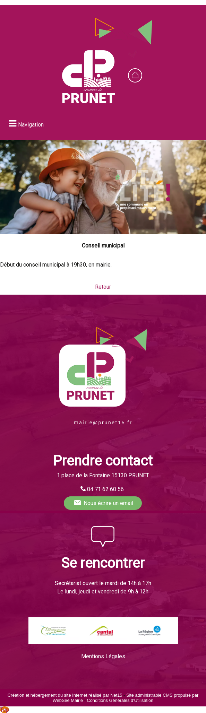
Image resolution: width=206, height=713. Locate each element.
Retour (103, 287)
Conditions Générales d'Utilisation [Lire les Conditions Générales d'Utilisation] (120, 700)
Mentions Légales (103, 656)
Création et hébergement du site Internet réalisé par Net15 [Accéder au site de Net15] (65, 695)
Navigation (31, 124)
